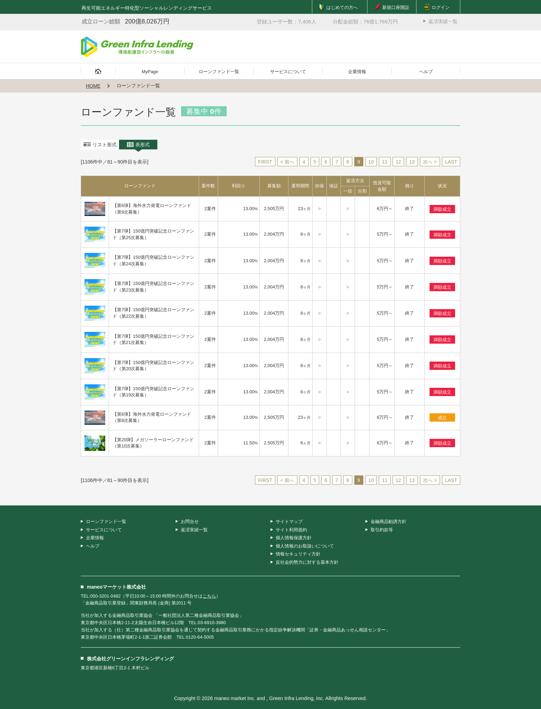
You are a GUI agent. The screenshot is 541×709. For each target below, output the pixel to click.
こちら (209, 596)
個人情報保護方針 (294, 537)
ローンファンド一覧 (219, 71)
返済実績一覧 (443, 21)
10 (371, 162)
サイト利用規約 (291, 529)
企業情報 (357, 71)
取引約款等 (382, 529)
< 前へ (287, 162)
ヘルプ (426, 71)
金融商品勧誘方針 (388, 521)
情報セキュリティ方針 (298, 554)
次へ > (430, 162)
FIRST (265, 162)
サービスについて (288, 71)
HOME (93, 86)
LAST (451, 162)
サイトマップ (289, 521)
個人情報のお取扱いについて (305, 546)
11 (384, 162)
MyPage (150, 71)
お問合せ (190, 521)
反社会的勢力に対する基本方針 (307, 562)
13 (412, 162)
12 (398, 162)
